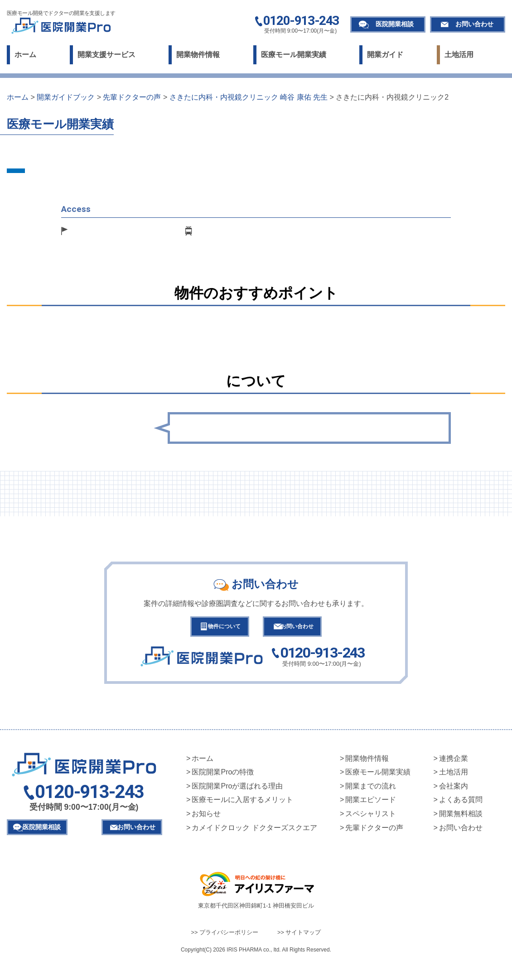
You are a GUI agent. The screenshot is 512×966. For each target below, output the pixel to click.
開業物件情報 (198, 54)
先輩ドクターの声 (374, 832)
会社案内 (453, 790)
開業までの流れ (370, 790)
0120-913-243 (301, 21)
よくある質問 (461, 803)
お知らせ (206, 818)
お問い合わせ (474, 24)
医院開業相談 (395, 24)
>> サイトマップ (299, 936)
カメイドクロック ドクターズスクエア (254, 832)
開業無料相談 (461, 818)
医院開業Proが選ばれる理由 (237, 790)
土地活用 (458, 54)
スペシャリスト (370, 818)
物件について (216, 628)
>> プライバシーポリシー (225, 936)
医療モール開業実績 (293, 54)
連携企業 (453, 762)
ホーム (25, 54)
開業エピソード (370, 803)
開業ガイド (385, 54)
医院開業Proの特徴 (223, 776)
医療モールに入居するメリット (242, 803)
